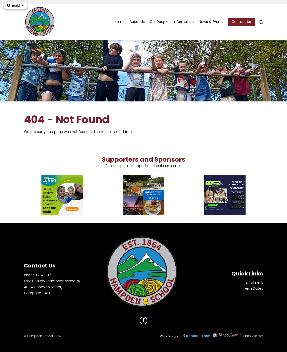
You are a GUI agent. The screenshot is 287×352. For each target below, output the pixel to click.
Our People (159, 21)
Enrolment (254, 282)
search (261, 22)
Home (119, 21)
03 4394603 (46, 275)
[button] (15, 5)
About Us (137, 21)
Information (183, 21)
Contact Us (241, 21)
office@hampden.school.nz (57, 281)
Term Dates (253, 288)
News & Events (211, 21)
